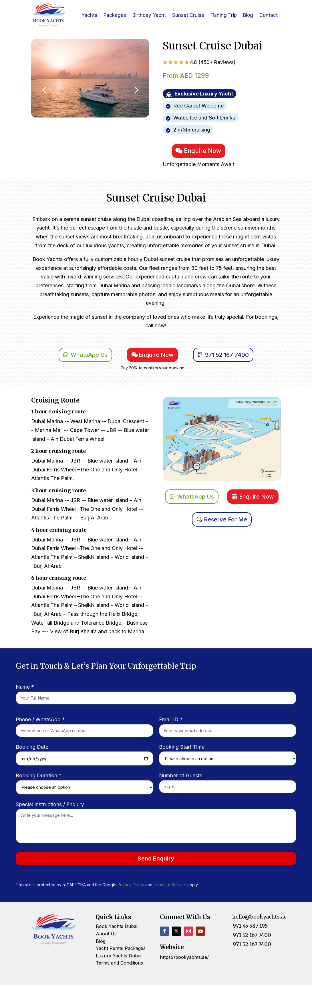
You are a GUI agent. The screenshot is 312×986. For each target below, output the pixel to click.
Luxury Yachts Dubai (118, 957)
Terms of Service (170, 886)
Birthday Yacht (149, 15)
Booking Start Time (181, 748)
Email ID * (171, 721)
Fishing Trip (223, 15)
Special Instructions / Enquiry (50, 806)
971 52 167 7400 (227, 356)
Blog (248, 15)
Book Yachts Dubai (116, 928)
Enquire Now (203, 152)
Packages (115, 15)
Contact (268, 15)
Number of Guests (180, 777)
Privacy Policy (131, 886)
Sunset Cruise (188, 15)
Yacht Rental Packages (121, 950)
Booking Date (32, 748)
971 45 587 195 (250, 927)
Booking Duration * (38, 777)
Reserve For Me (225, 520)
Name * (25, 689)
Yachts (89, 15)
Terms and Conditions (119, 964)
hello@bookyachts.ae (259, 918)
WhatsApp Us (89, 356)
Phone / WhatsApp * (40, 721)
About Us (106, 935)
